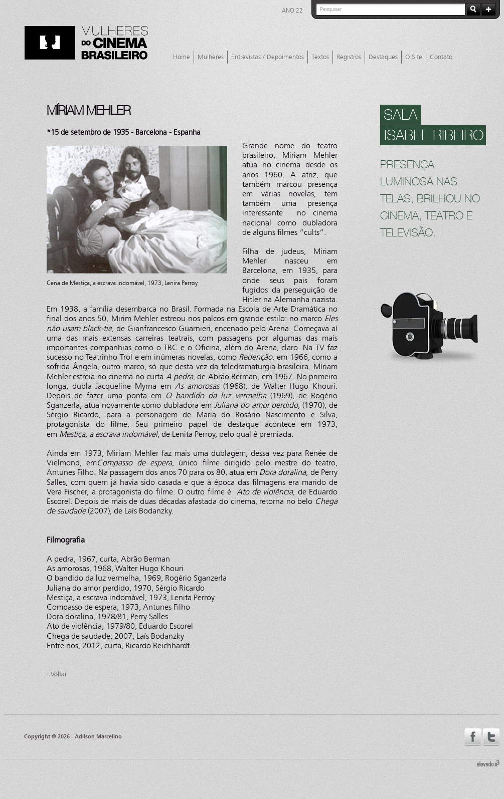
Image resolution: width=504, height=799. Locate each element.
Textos (320, 57)
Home (181, 57)
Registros (349, 57)
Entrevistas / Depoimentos (267, 57)
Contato (441, 57)
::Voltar (57, 674)
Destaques (383, 57)
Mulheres (211, 57)
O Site (413, 57)
